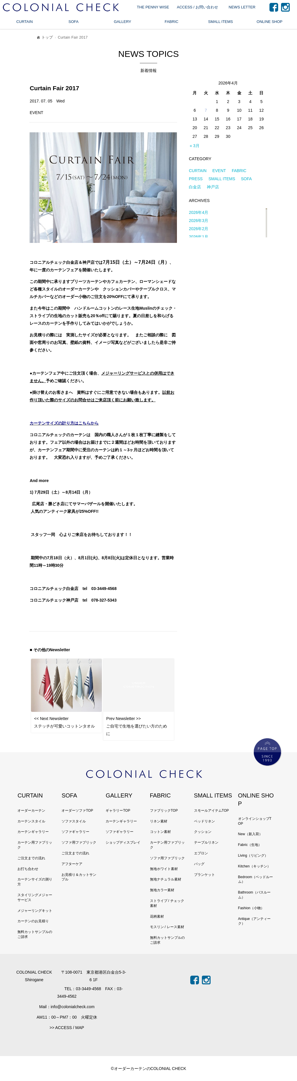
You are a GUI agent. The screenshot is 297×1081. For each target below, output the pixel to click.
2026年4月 (198, 212)
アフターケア (71, 864)
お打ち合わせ (27, 869)
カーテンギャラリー (33, 832)
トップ (44, 38)
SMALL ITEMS (220, 21)
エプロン (201, 853)
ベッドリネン (204, 821)
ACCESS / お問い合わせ (197, 7)
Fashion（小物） (251, 908)
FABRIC (171, 21)
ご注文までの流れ (31, 858)
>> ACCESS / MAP (67, 1027)
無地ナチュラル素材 (165, 879)
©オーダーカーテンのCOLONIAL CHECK (148, 1068)
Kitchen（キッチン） (254, 866)
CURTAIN (24, 21)
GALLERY (122, 21)
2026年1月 (198, 236)
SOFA (73, 21)
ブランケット (204, 875)
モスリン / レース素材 (167, 927)
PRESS (195, 178)
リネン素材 (158, 821)
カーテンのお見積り (33, 921)
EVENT (219, 170)
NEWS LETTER (242, 7)
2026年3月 (198, 220)
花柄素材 (157, 916)
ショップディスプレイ (123, 842)
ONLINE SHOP (269, 21)
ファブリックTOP (164, 811)
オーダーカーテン (31, 811)
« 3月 (194, 145)
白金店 (195, 187)
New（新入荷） (250, 834)
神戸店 (213, 187)
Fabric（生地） (250, 845)
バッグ (199, 864)
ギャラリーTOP (118, 811)
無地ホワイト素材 (164, 869)
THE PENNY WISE (153, 7)
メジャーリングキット (34, 911)
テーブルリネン (206, 842)
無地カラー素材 (162, 890)
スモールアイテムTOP (211, 811)
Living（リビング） (253, 855)
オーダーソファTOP (77, 811)
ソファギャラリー (75, 832)
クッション (202, 832)
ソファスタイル (73, 821)
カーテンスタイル (31, 821)
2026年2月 (198, 228)
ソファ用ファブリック (78, 842)
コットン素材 (160, 832)
